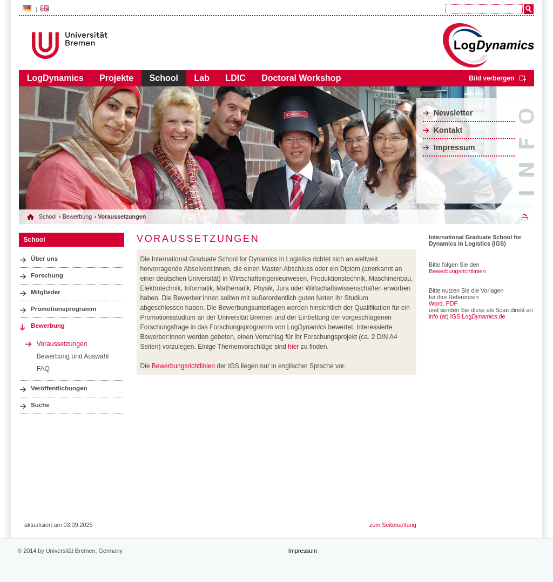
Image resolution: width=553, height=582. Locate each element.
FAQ (43, 369)
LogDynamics (55, 78)
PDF (452, 303)
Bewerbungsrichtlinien (183, 366)
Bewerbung (77, 216)
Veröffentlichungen (59, 388)
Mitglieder (45, 292)
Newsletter (453, 113)
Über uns (44, 258)
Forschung (47, 275)
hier (293, 346)
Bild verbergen (491, 78)
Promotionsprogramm (63, 309)
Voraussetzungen (62, 344)
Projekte (116, 78)
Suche (40, 405)
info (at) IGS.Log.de (467, 316)
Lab (201, 78)
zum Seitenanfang (392, 525)
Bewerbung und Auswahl (73, 356)
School (164, 78)
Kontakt (448, 130)
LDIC (235, 78)
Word (436, 303)
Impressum (454, 147)
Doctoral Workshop (301, 78)
